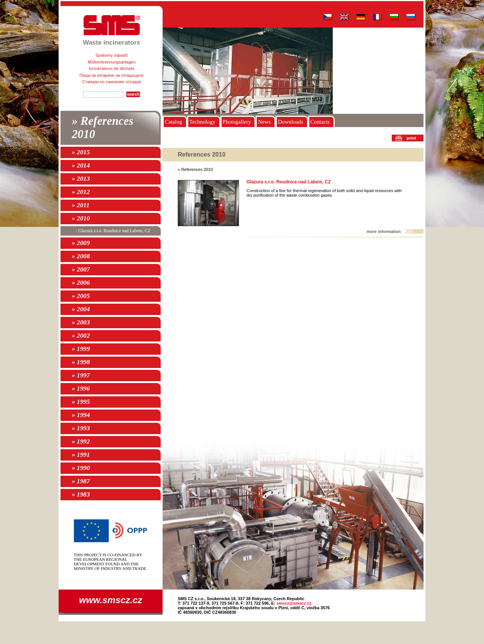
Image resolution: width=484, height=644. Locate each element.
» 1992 (81, 441)
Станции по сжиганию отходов (111, 81)
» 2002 (81, 335)
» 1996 (81, 388)
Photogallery (237, 122)
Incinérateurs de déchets (111, 68)
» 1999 (81, 348)
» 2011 (81, 205)
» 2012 (81, 192)
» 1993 (81, 428)
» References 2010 (102, 128)
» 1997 (81, 375)
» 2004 (81, 309)
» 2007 (81, 269)
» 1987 (81, 481)
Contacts (320, 122)
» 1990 (81, 468)
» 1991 (81, 454)
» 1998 (81, 362)
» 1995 (81, 401)
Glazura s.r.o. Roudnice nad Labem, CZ (289, 182)
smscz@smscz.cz (294, 603)
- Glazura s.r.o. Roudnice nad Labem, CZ (113, 230)
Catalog (173, 122)
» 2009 (81, 243)
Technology (202, 122)
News (264, 122)
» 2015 (81, 152)
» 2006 (81, 282)
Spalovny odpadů (111, 55)
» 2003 (81, 322)
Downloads (290, 122)
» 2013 (81, 178)
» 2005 (81, 295)
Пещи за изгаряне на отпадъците (111, 75)
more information (384, 231)
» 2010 (81, 218)
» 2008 (81, 256)
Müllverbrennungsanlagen (112, 62)
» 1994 (81, 415)
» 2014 (81, 165)
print (411, 138)
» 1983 (81, 494)
